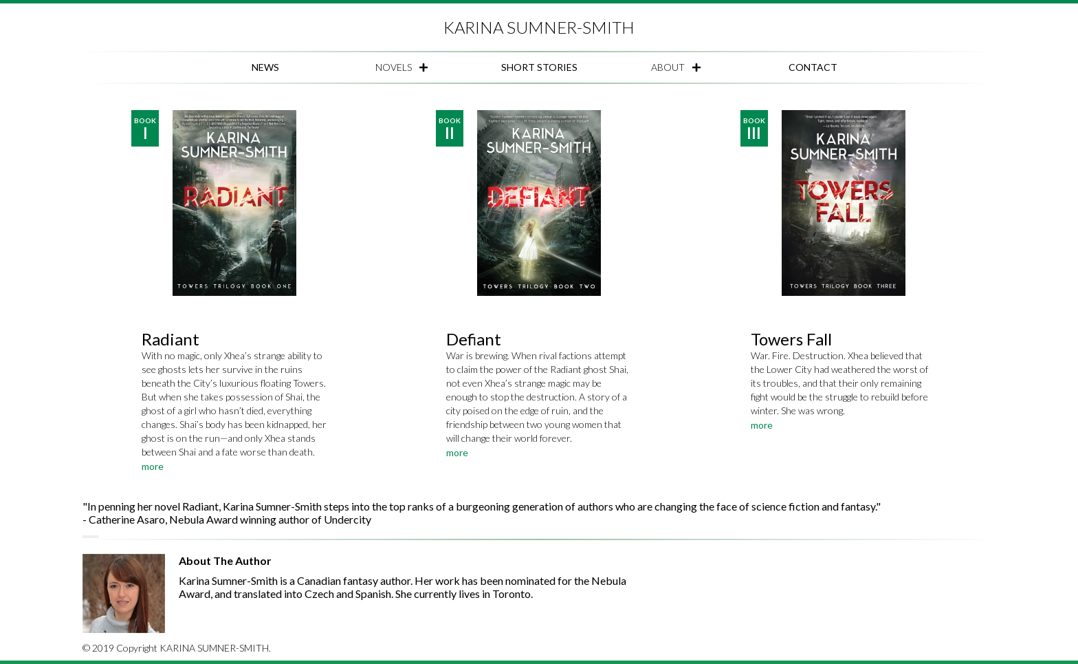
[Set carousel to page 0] (83, 536)
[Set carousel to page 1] (86, 536)
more (153, 466)
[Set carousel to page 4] (95, 536)
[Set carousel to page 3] (92, 536)
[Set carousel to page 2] (89, 536)
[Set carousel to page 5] (97, 536)
